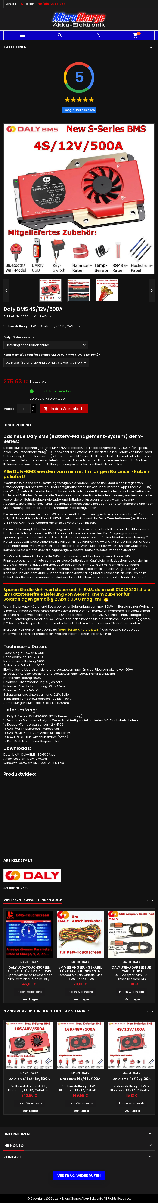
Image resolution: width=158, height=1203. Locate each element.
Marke (39, 316)
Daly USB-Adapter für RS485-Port (131, 969)
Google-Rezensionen (79, 110)
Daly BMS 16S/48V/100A (80, 1078)
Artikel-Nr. (11, 316)
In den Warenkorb (64, 408)
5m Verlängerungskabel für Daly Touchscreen (80, 969)
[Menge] (24, 408)
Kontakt (11, 4)
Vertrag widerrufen (79, 1175)
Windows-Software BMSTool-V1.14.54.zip (33, 763)
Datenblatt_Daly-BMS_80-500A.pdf (29, 754)
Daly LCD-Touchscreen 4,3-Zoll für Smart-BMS (29, 969)
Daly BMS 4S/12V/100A (131, 1078)
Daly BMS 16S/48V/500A (29, 1078)
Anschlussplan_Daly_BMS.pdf (25, 758)
